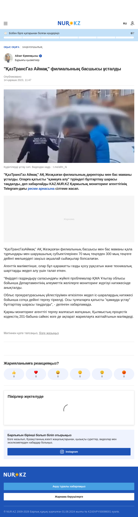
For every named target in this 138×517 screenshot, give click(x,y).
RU (125, 23)
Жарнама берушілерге (69, 496)
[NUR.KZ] (69, 23)
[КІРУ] (132, 23)
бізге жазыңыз (49, 333)
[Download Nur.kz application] (69, 9)
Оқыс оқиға (11, 47)
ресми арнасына (41, 188)
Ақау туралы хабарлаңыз (69, 486)
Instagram (69, 452)
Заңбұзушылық (32, 47)
